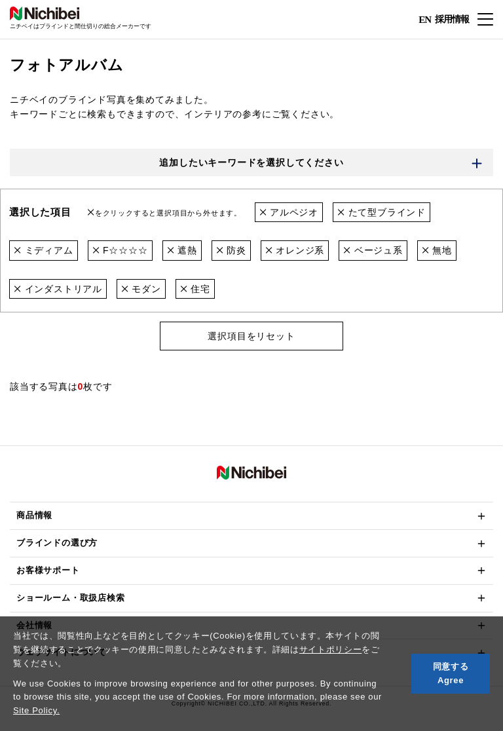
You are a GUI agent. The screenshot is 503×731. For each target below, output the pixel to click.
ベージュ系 (373, 250)
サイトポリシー (330, 649)
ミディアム (43, 250)
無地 (437, 250)
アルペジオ (289, 212)
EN (425, 19)
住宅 (195, 289)
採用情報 (452, 19)
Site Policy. (36, 710)
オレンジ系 (295, 250)
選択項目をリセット (251, 336)
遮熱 (182, 250)
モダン (141, 289)
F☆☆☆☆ (120, 250)
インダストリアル (58, 289)
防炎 (231, 250)
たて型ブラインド (381, 212)
